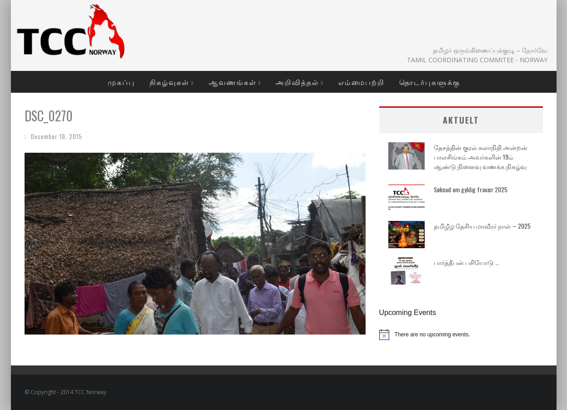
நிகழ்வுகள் (169, 81)
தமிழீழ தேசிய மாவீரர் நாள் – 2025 (482, 225)
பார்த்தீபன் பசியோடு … (466, 262)
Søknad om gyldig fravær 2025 (470, 189)
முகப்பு (121, 81)
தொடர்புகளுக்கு (429, 81)
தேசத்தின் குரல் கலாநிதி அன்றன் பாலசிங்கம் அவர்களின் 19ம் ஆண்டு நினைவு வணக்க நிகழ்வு (480, 156)
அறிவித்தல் (297, 81)
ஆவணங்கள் (232, 81)
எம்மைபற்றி (361, 81)
